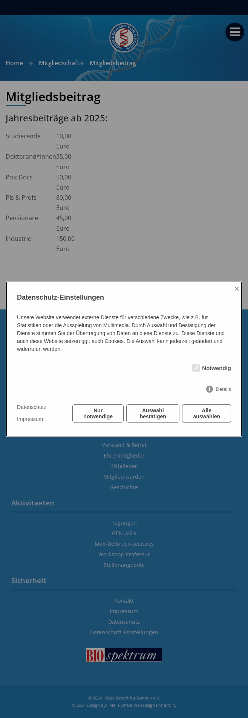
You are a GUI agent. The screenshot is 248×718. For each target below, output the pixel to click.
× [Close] (236, 288)
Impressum (30, 419)
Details (223, 389)
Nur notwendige (98, 413)
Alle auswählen (206, 413)
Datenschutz (31, 407)
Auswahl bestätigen (153, 413)
